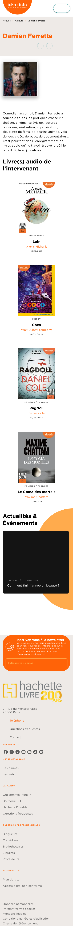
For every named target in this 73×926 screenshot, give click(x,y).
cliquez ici (39, 654)
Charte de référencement (20, 923)
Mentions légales (14, 913)
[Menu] (61, 8)
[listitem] (6, 752)
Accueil (7, 20)
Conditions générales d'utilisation (26, 918)
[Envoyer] (63, 663)
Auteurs (19, 20)
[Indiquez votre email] (32, 663)
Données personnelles (18, 904)
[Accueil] (17, 8)
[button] (44, 46)
